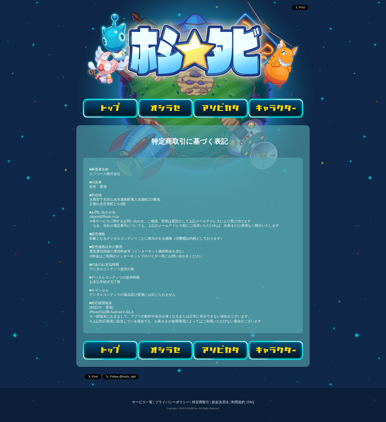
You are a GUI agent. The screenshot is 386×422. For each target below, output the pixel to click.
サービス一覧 (142, 402)
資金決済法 (220, 402)
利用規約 (238, 402)
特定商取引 (200, 402)
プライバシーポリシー (172, 402)
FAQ (250, 402)
